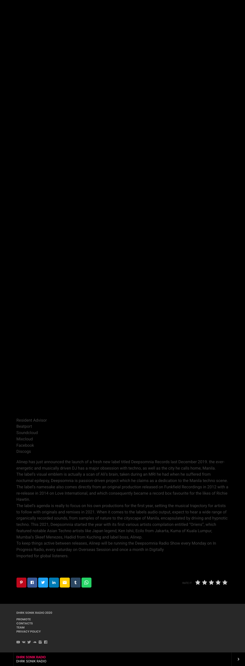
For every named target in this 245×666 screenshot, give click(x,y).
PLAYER (229, 9)
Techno (122, 56)
